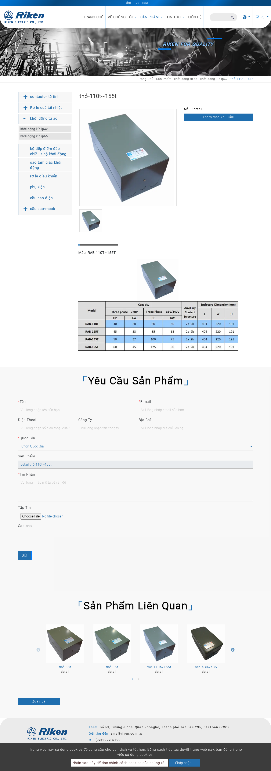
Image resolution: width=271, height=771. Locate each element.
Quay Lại (39, 701)
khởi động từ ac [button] (43, 118)
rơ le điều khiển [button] (43, 176)
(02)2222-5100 (108, 740)
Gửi (24, 555)
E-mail (145, 401)
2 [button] (139, 679)
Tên (22, 401)
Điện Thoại (27, 420)
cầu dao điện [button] (41, 198)
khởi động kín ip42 (214, 79)
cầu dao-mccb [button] (42, 209)
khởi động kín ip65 (34, 136)
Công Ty (85, 420)
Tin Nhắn (26, 474)
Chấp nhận (183, 763)
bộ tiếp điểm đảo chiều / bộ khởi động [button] (48, 151)
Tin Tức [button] (174, 17)
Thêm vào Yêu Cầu (218, 117)
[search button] (232, 19)
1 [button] (132, 679)
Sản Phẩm (163, 79)
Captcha (25, 526)
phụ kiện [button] (37, 187)
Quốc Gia (26, 438)
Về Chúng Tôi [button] (121, 17)
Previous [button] (38, 650)
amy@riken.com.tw (127, 733)
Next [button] (233, 650)
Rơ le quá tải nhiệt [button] (46, 108)
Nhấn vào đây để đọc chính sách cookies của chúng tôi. (119, 763)
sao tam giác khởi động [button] (45, 165)
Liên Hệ (195, 17)
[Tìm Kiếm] (223, 17)
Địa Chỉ (145, 420)
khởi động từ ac (186, 79)
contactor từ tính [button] (44, 97)
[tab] (45, 97)
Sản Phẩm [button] (150, 17)
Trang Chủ (94, 17)
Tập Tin (24, 508)
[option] (128, 157)
